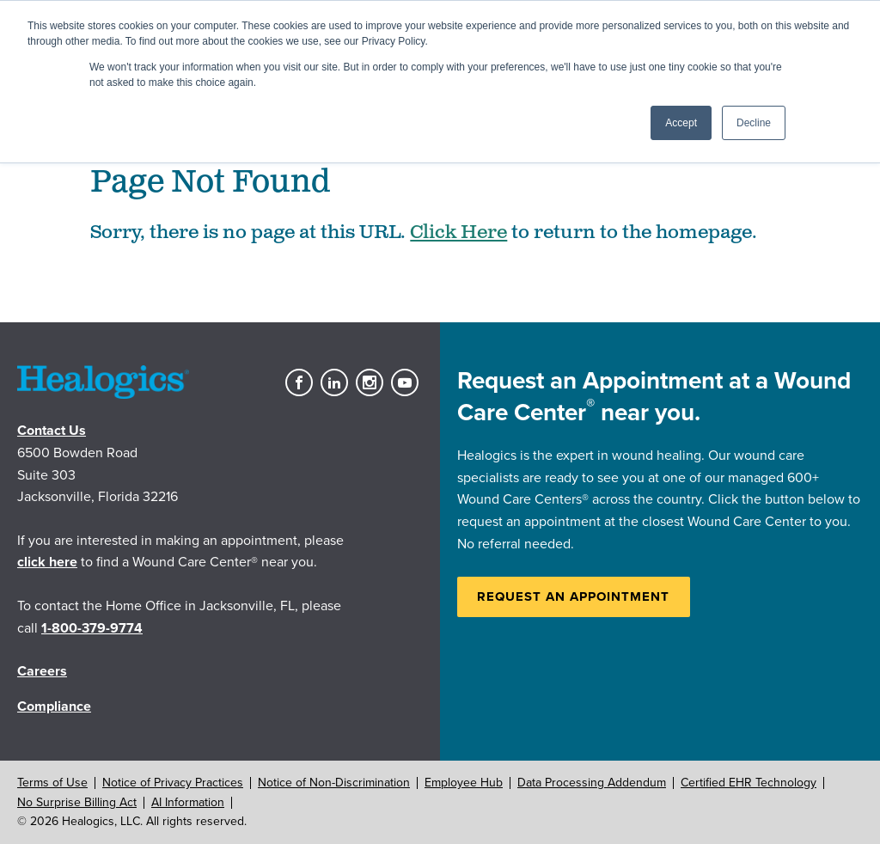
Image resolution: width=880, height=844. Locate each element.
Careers (42, 671)
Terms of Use (52, 782)
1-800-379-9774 (92, 628)
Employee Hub (464, 782)
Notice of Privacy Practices (172, 782)
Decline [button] (753, 123)
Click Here (458, 232)
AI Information (187, 802)
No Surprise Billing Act (77, 802)
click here (47, 562)
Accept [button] (681, 123)
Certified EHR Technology (748, 782)
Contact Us (51, 430)
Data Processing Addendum (591, 782)
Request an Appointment (573, 596)
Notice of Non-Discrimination (334, 782)
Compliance (54, 706)
